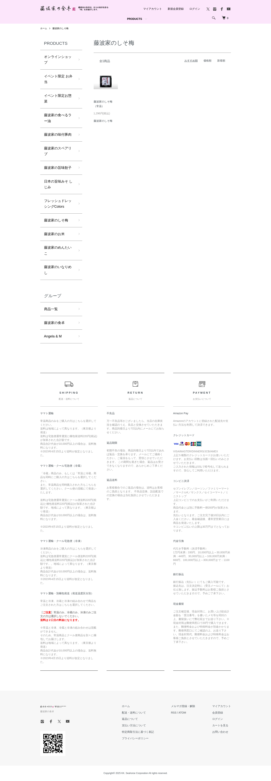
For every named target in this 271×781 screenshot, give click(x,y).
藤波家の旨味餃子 (58, 168)
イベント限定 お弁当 (58, 79)
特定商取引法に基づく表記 (138, 731)
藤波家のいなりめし (58, 270)
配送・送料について (134, 712)
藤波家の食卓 (54, 323)
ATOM (182, 712)
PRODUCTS (134, 18)
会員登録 (217, 712)
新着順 (221, 60)
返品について (130, 718)
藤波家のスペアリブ (58, 151)
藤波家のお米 (54, 234)
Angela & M (53, 336)
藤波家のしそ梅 (60, 28)
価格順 (207, 60)
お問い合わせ (220, 731)
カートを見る (220, 725)
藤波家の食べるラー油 (58, 118)
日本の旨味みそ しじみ (58, 184)
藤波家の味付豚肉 (58, 134)
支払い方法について (134, 725)
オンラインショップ (58, 60)
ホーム (43, 28)
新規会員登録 (176, 8)
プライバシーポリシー (135, 738)
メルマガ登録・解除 (183, 706)
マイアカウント (152, 8)
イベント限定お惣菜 (58, 98)
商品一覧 (51, 309)
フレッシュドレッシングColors (58, 204)
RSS (174, 712)
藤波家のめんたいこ (58, 250)
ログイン (194, 8)
